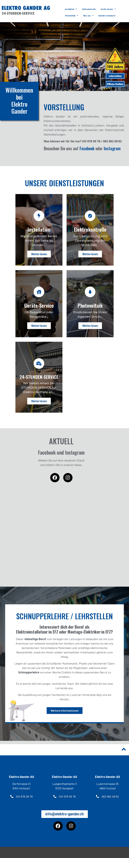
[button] (21, 796)
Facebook (87, 148)
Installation (71, 9)
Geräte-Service (108, 9)
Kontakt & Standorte (107, 15)
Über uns (88, 15)
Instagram (112, 148)
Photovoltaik (71, 15)
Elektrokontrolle (89, 9)
